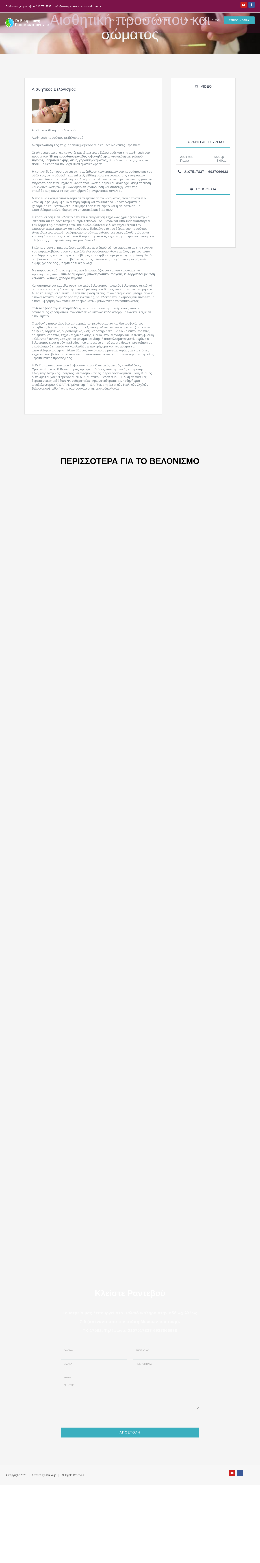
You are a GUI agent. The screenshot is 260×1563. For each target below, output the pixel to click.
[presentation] (130, 1420)
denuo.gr (51, 1475)
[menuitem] (116, 20)
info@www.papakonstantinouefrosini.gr (78, 6)
